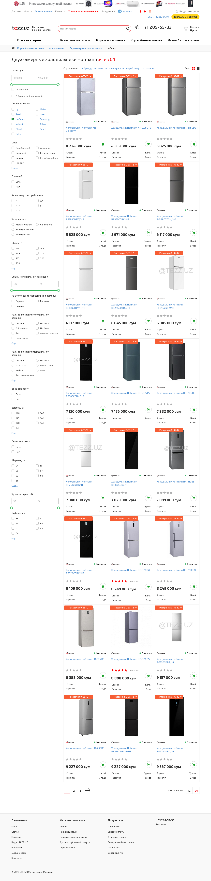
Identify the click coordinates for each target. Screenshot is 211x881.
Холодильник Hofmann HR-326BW (130, 569)
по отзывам (148, 68)
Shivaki (19, 129)
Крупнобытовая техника (146, 40)
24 (196, 790)
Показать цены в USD (185, 17)
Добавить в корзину (103, 144)
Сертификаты (67, 847)
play (145, 11)
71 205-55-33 (156, 26)
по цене (98, 68)
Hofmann (20, 119)
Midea (43, 109)
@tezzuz (127, 11)
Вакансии (17, 847)
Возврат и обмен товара (121, 842)
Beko (18, 134)
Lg (17, 109)
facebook (140, 11)
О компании (19, 820)
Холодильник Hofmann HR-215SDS (176, 127)
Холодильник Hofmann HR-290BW (176, 569)
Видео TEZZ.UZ (20, 842)
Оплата (28, 11)
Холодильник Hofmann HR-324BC (85, 659)
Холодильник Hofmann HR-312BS (176, 481)
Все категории (29, 40)
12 (189, 790)
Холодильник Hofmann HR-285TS (130, 392)
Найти (128, 28)
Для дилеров (108, 11)
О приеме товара (117, 837)
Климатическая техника (75, 40)
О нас (14, 826)
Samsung (45, 119)
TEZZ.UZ (21, 28)
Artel (18, 114)
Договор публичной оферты (75, 842)
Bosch (43, 129)
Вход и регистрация (189, 11)
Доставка (16, 11)
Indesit (19, 124)
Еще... (15, 167)
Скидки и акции (43, 11)
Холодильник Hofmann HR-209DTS (131, 127)
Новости (16, 837)
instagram (150, 11)
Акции (63, 826)
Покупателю (116, 820)
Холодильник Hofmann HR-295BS (85, 748)
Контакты (60, 11)
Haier (42, 114)
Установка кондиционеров (83, 11)
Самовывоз (114, 847)
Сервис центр (115, 852)
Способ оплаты (116, 831)
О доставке (114, 826)
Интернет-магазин (72, 820)
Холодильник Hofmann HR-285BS (176, 392)
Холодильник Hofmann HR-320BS (130, 659)
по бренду (86, 68)
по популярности (115, 68)
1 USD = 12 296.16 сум (157, 16)
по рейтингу (132, 68)
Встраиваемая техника (110, 40)
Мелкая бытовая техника (183, 40)
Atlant (43, 124)
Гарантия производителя (73, 837)
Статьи (15, 831)
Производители (68, 831)
